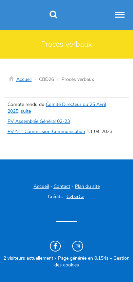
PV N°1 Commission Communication (46, 131)
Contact (62, 186)
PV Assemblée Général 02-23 (38, 121)
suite (26, 111)
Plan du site (87, 186)
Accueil (24, 79)
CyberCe (75, 196)
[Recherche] (53, 15)
